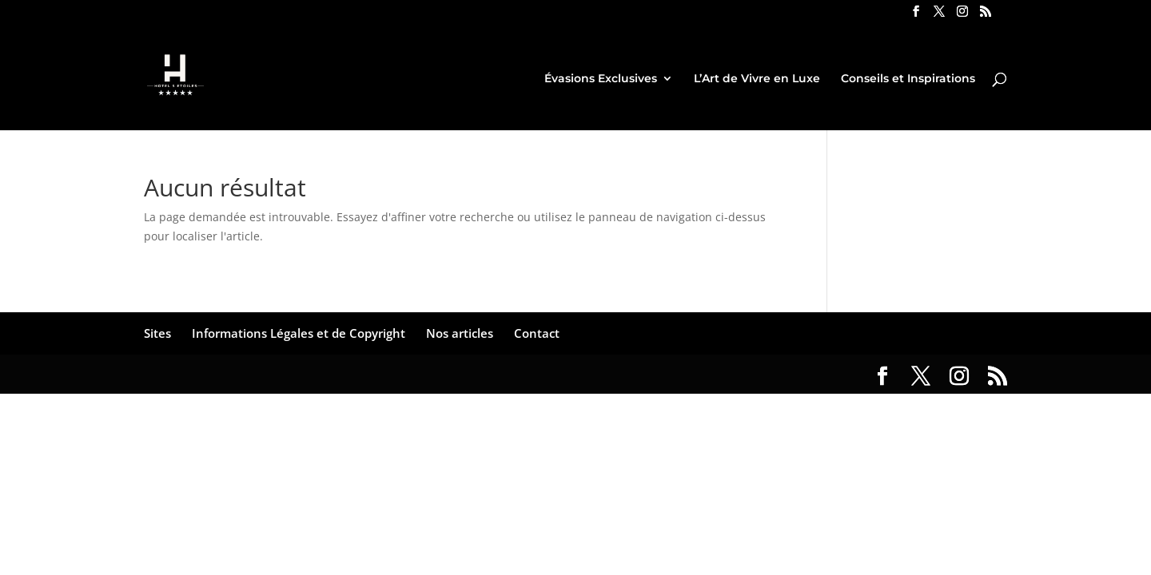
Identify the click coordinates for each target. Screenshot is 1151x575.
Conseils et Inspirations (908, 79)
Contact (537, 333)
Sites (157, 333)
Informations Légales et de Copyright (298, 333)
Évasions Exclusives (600, 79)
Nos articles (459, 333)
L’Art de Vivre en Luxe (757, 79)
